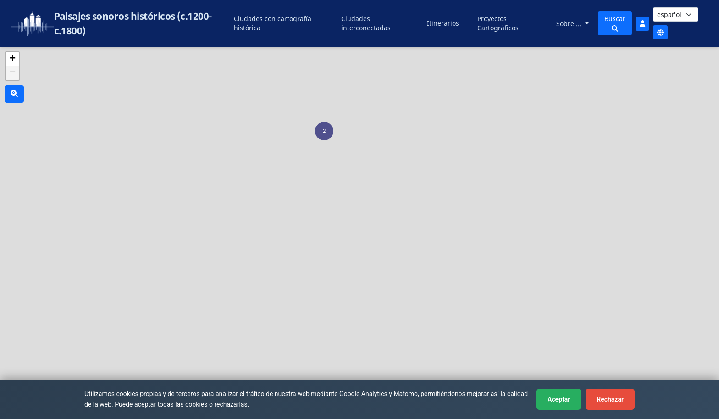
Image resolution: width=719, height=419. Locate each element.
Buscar (614, 23)
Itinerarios (443, 23)
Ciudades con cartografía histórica (272, 23)
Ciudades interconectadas (366, 23)
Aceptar (559, 399)
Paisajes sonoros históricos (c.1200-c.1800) (133, 23)
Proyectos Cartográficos (498, 23)
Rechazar (610, 399)
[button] (324, 131)
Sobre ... (569, 23)
